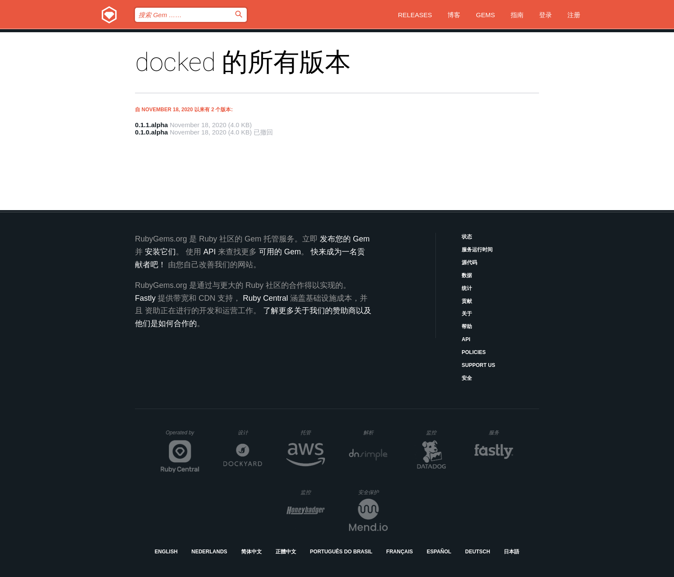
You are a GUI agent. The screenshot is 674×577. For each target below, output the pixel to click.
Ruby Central (265, 298)
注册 (573, 14)
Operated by (182, 436)
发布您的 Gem (345, 239)
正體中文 (286, 552)
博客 (453, 14)
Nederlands (209, 552)
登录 (545, 14)
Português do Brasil (341, 552)
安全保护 (373, 492)
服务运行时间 (477, 250)
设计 (250, 432)
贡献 (467, 301)
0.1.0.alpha (151, 132)
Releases (415, 14)
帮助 (467, 327)
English (166, 552)
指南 (517, 14)
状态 (467, 237)
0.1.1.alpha (151, 124)
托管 (311, 432)
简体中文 (251, 552)
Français (399, 552)
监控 (438, 432)
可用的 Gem (280, 251)
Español (439, 552)
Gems (485, 14)
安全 (467, 378)
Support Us (478, 365)
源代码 (469, 262)
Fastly (145, 298)
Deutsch (477, 552)
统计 (467, 288)
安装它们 (160, 251)
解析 (375, 432)
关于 (467, 314)
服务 (501, 432)
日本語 (511, 552)
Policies (474, 352)
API (466, 339)
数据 (467, 275)
